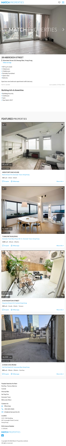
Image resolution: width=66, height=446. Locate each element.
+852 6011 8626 (9, 409)
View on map (7, 62)
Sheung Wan (5, 391)
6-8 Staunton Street (10, 301)
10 (4, 124)
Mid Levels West (6, 400)
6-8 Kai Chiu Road (9, 365)
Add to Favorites (62, 124)
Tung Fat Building (10, 236)
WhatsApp (7, 406)
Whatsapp (15, 181)
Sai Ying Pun (5, 394)
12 (4, 189)
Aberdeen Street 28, (17, 60)
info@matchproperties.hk (12, 412)
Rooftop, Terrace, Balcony (9, 386)
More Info (60, 181)
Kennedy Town (6, 397)
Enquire (5, 181)
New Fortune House (10, 172)
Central (3, 389)
